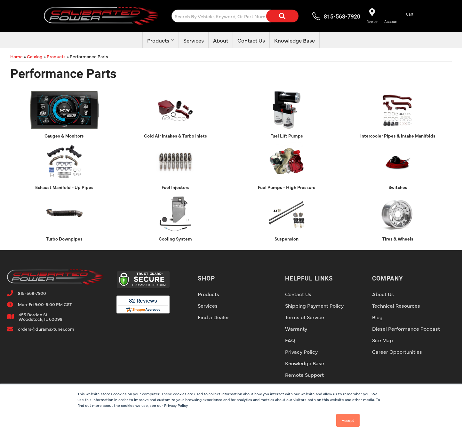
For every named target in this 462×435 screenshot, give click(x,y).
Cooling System (175, 238)
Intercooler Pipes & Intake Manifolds (397, 135)
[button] (237, 16)
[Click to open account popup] (391, 16)
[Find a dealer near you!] (371, 16)
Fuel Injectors (175, 187)
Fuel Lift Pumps (286, 135)
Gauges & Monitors (64, 135)
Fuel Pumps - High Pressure (286, 187)
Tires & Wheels (397, 238)
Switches (397, 187)
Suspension (287, 238)
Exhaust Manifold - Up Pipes (64, 187)
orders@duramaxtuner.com (46, 329)
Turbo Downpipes (64, 238)
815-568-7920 (32, 293)
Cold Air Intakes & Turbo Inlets (175, 135)
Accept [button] (348, 420)
